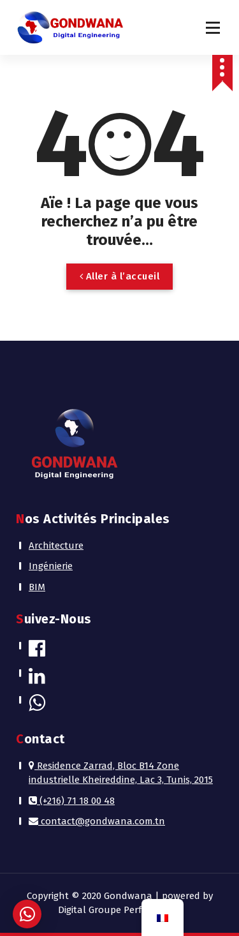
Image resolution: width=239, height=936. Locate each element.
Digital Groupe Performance (119, 910)
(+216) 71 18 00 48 (72, 800)
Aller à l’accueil (120, 276)
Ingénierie (51, 566)
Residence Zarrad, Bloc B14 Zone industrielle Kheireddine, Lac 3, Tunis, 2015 (121, 773)
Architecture (56, 545)
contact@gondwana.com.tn (97, 821)
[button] (27, 914)
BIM (37, 587)
